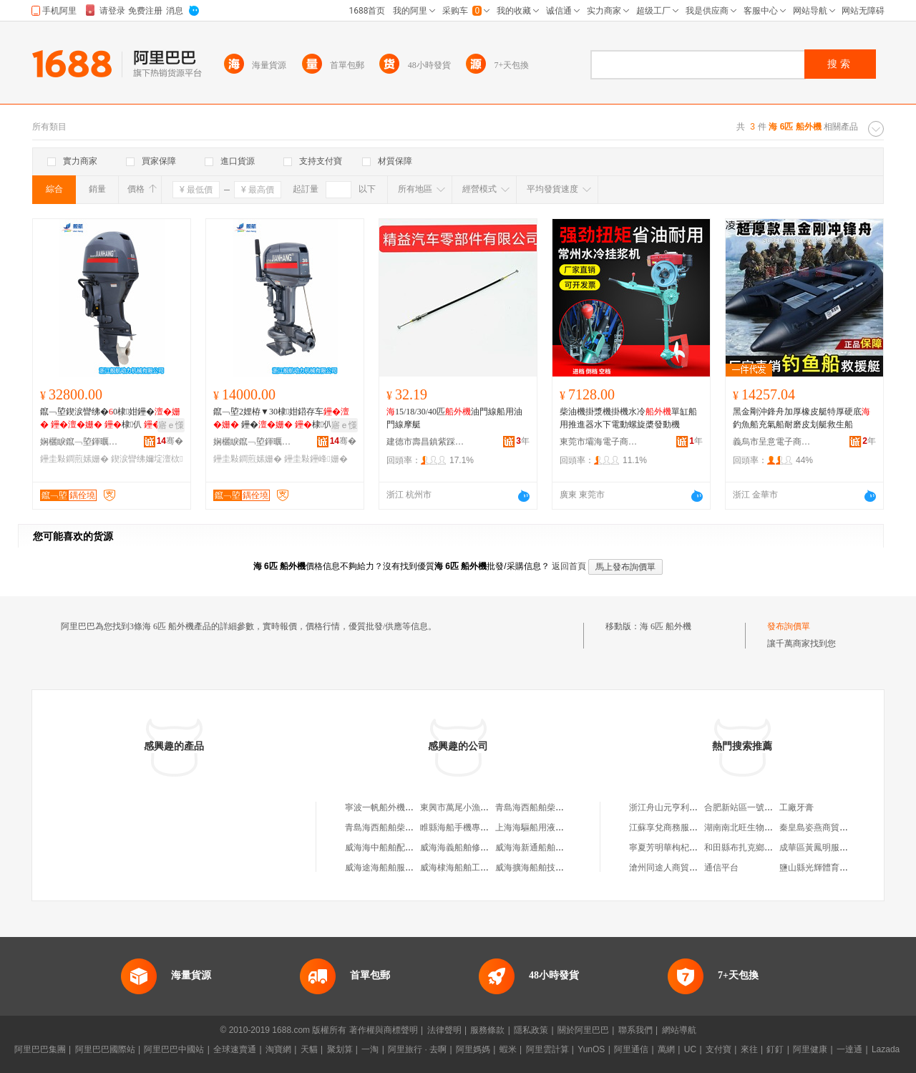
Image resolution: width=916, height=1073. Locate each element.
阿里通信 (631, 1049)
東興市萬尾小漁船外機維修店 (476, 807)
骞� (170, 441)
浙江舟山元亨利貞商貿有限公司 (689, 807)
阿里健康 (810, 1049)
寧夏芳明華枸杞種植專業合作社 (689, 848)
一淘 (370, 1049)
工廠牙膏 (796, 807)
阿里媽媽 (473, 1049)
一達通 (849, 1049)
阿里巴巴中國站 (174, 1049)
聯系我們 (635, 1030)
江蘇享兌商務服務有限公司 (680, 827)
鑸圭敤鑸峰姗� (315, 459)
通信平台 (721, 868)
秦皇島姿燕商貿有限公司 (826, 827)
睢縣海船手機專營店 (458, 827)
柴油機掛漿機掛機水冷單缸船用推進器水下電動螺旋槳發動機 (628, 418)
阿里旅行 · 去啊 (417, 1049)
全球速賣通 (234, 1049)
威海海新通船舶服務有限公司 (551, 848)
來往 (749, 1049)
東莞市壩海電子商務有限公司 (599, 442)
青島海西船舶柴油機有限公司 (551, 807)
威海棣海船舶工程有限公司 (471, 868)
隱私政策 (531, 1030)
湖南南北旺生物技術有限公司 (760, 827)
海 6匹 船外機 (665, 626)
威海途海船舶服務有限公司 (396, 868)
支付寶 (718, 1049)
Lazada (886, 1049)
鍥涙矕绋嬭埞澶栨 (146, 459)
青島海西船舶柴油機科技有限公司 (409, 827)
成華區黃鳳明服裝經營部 (826, 848)
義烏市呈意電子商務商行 (772, 442)
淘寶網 (278, 1049)
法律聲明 (444, 1030)
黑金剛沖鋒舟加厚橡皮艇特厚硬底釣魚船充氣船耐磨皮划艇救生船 (801, 418)
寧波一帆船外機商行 (383, 807)
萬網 (666, 1049)
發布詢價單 (788, 626)
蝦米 (508, 1049)
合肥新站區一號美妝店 (747, 807)
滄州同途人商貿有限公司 (676, 868)
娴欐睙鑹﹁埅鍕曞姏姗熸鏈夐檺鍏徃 (79, 442)
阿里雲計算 (547, 1049)
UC (690, 1049)
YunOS (591, 1049)
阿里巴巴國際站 (105, 1049)
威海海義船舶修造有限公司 (471, 848)
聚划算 (340, 1049)
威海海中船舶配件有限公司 (396, 848)
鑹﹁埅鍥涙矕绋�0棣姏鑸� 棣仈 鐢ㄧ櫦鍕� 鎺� (110, 419)
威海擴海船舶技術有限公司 (546, 868)
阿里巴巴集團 (40, 1049)
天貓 (309, 1049)
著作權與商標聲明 (383, 1030)
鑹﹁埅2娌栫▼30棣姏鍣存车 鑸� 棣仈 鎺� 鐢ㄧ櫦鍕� (282, 419)
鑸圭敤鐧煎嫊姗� (74, 459)
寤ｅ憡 (171, 425)
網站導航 (679, 1030)
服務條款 (487, 1030)
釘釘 (775, 1049)
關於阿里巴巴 (583, 1030)
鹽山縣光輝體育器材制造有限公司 (843, 868)
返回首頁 (569, 566)
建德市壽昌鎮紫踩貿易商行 (425, 442)
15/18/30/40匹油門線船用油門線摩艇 (454, 418)
